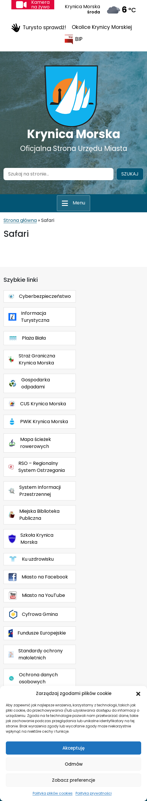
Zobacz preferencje (73, 780)
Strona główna (20, 220)
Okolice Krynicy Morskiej (102, 27)
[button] (138, 693)
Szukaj (130, 174)
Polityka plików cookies (53, 793)
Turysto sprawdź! (38, 27)
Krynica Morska (73, 134)
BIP (74, 39)
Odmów (74, 764)
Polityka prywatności (94, 793)
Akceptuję (73, 748)
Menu (79, 202)
